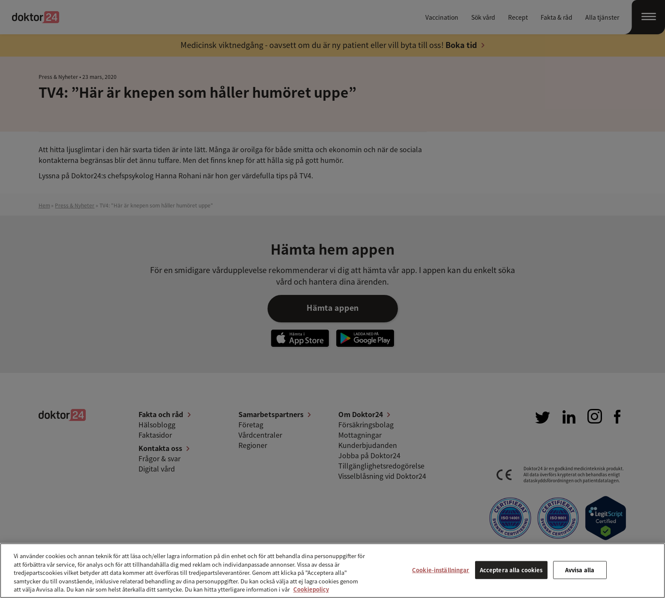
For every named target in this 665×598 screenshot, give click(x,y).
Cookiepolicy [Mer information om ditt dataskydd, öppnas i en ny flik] (311, 589)
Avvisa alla (579, 570)
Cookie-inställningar (440, 570)
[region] (332, 570)
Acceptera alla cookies (511, 570)
